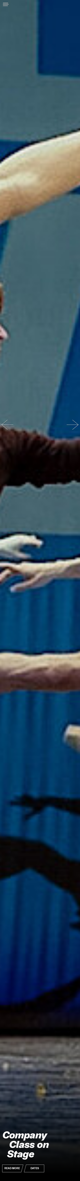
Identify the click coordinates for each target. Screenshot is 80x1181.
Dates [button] (35, 1168)
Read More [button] (12, 1168)
